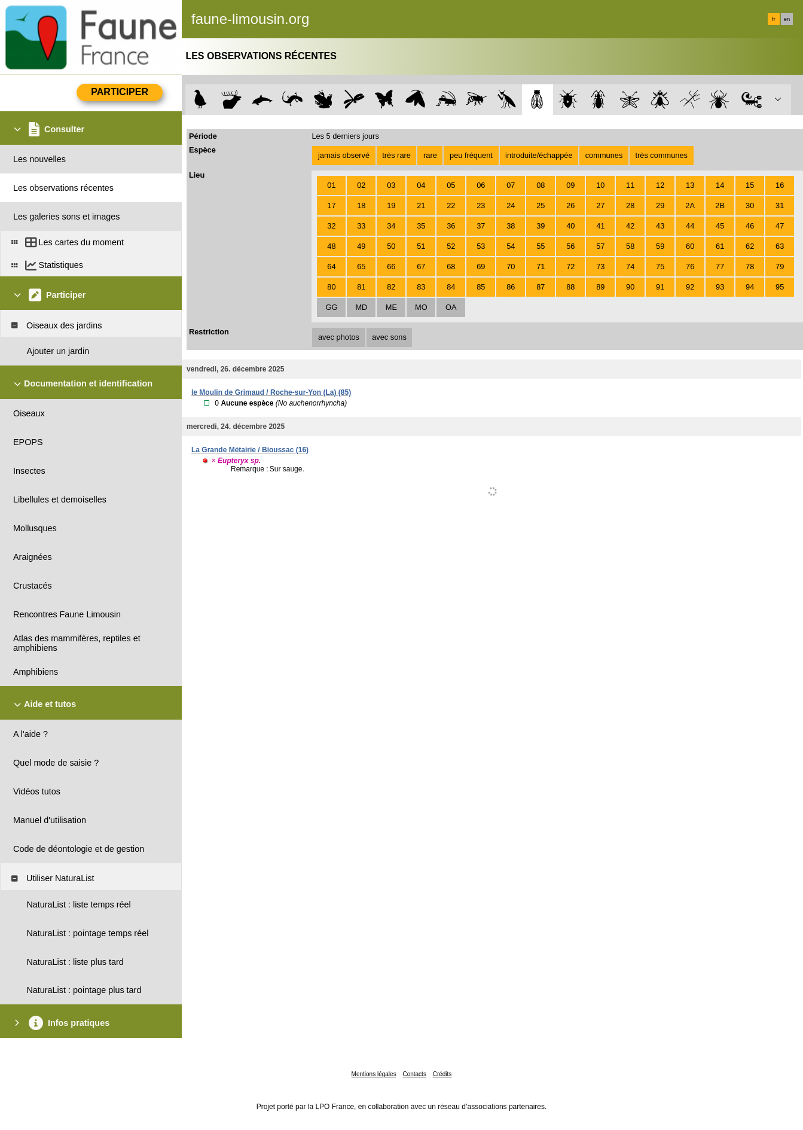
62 (750, 246)
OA (451, 307)
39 (540, 225)
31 (779, 205)
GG (331, 307)
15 (750, 185)
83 (421, 286)
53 (481, 246)
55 (540, 246)
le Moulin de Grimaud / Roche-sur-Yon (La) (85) (271, 392)
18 (361, 205)
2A (690, 205)
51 (421, 246)
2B (720, 205)
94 (750, 286)
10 (600, 185)
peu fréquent (471, 155)
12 (660, 185)
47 (779, 225)
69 (481, 266)
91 (660, 286)
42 (630, 225)
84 (451, 286)
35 (421, 225)
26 (570, 205)
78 (750, 266)
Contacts (414, 1074)
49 (361, 246)
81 (361, 286)
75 (660, 266)
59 (660, 246)
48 (331, 246)
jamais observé (344, 155)
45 (720, 225)
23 (481, 205)
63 (779, 246)
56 (570, 246)
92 (690, 286)
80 (331, 286)
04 (421, 185)
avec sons (389, 337)
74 (630, 266)
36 (451, 225)
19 (391, 205)
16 (779, 185)
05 (451, 185)
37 (481, 225)
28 (630, 205)
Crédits (442, 1074)
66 (391, 266)
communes (604, 155)
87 (540, 286)
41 (600, 225)
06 (481, 185)
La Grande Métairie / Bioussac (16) (250, 450)
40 (570, 225)
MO (421, 307)
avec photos (338, 337)
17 (331, 205)
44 (690, 225)
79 (779, 266)
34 (391, 225)
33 (361, 225)
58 (630, 246)
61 (720, 246)
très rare (396, 155)
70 (510, 266)
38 (510, 225)
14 (720, 185)
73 (600, 266)
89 (600, 286)
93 (720, 286)
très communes (661, 155)
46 (750, 225)
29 (660, 205)
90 (630, 286)
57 (600, 246)
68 (451, 266)
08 (540, 185)
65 (361, 266)
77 (720, 266)
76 (690, 266)
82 (391, 286)
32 (331, 225)
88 (570, 286)
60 (690, 246)
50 (391, 246)
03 (391, 185)
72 (570, 266)
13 (690, 185)
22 (451, 205)
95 (779, 286)
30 (750, 205)
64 (331, 266)
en (787, 19)
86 (510, 286)
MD (361, 307)
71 (540, 266)
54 (510, 246)
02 (361, 185)
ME (391, 307)
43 (660, 225)
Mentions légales (374, 1074)
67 (421, 266)
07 (510, 185)
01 (331, 185)
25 (540, 205)
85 (481, 286)
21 (421, 205)
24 (510, 205)
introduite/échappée (538, 155)
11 (630, 185)
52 (451, 246)
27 (600, 205)
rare (430, 155)
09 (570, 185)
